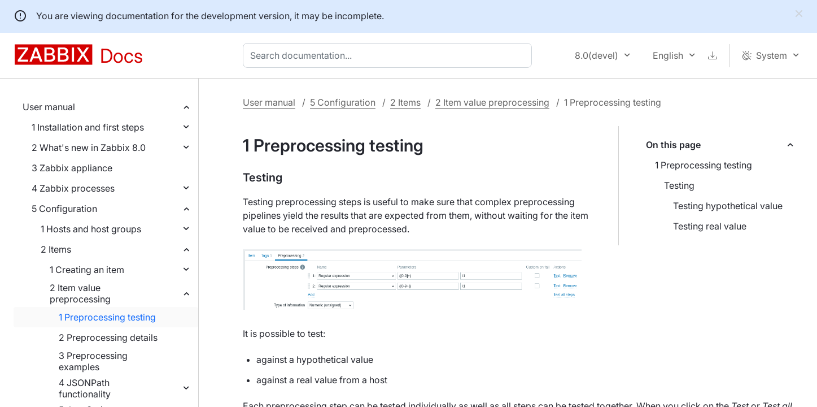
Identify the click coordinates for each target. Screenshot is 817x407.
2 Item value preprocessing (80, 293)
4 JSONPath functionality (85, 388)
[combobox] (389, 55)
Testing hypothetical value (728, 205)
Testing (679, 185)
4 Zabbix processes (73, 188)
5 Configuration (64, 208)
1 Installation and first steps (88, 127)
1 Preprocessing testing (107, 317)
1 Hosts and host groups (91, 229)
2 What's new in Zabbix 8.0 (89, 147)
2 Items (56, 249)
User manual (49, 106)
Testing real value (709, 226)
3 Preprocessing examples (93, 361)
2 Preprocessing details (108, 337)
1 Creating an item (87, 269)
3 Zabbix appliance (72, 168)
